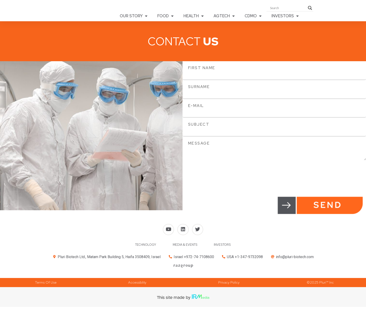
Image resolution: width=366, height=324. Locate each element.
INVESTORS (285, 17)
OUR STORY (134, 17)
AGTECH (224, 17)
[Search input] (288, 9)
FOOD (165, 17)
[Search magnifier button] (310, 9)
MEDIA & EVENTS (185, 249)
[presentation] (218, 172)
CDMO (253, 17)
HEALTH (193, 17)
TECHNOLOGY (143, 249)
